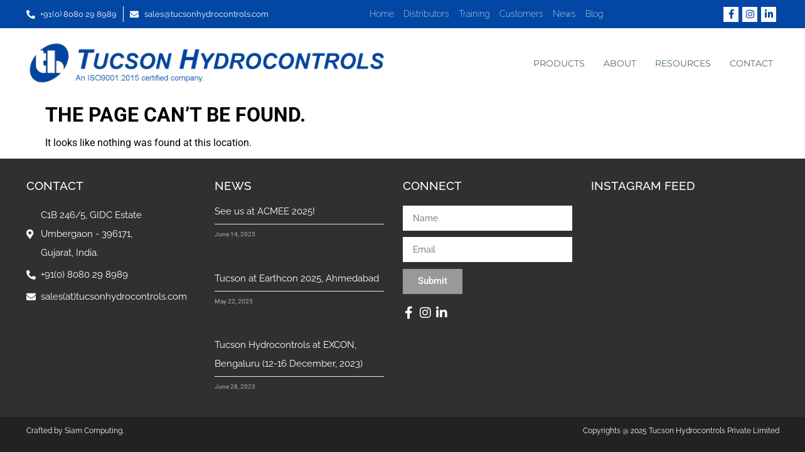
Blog (594, 14)
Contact (751, 63)
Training (474, 14)
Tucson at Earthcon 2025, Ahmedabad (297, 278)
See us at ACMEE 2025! (265, 211)
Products (559, 63)
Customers (521, 14)
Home (382, 14)
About (620, 63)
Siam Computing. (94, 430)
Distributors (426, 14)
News (564, 14)
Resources (683, 63)
